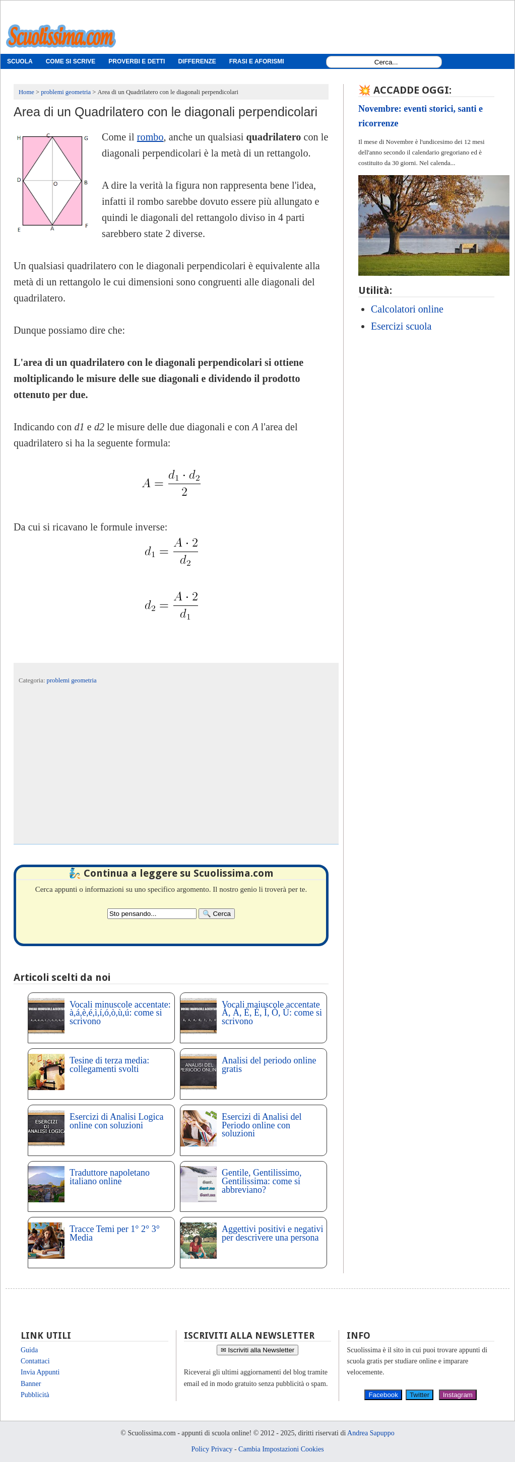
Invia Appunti (40, 1372)
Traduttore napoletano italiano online (110, 1177)
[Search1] (386, 62)
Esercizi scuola (401, 326)
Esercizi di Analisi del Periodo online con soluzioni (261, 1125)
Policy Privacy (211, 1449)
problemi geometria (72, 680)
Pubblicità (35, 1395)
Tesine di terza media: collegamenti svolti (109, 1064)
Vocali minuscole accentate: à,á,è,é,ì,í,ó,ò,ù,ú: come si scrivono (120, 1013)
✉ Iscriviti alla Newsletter (258, 1350)
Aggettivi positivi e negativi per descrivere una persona (272, 1233)
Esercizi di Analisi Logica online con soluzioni (116, 1121)
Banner (31, 1384)
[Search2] (152, 913)
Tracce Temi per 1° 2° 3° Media (115, 1233)
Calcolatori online (407, 309)
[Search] (217, 913)
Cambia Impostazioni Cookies (281, 1449)
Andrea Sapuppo (371, 1433)
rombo (150, 136)
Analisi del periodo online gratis (269, 1064)
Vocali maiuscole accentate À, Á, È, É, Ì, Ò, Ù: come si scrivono (272, 1013)
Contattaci (35, 1361)
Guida (29, 1350)
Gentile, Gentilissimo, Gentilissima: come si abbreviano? (261, 1181)
